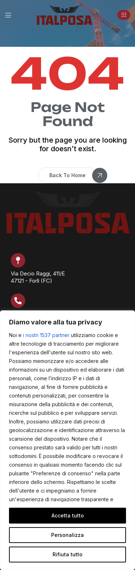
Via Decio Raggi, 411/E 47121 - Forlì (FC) (38, 277)
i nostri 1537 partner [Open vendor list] (46, 335)
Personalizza (67, 535)
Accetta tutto (67, 515)
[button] (123, 15)
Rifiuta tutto (67, 554)
